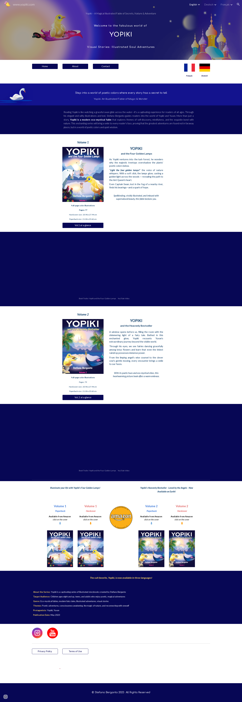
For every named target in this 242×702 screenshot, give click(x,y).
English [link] (193, 4)
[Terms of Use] (75, 651)
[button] (238, 4)
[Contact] (106, 66)
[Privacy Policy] (45, 651)
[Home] (45, 66)
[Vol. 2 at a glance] (83, 397)
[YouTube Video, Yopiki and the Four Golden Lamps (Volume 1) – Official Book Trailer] (121, 265)
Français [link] (225, 4)
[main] (121, 13)
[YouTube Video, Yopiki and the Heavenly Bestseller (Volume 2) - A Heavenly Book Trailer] (121, 437)
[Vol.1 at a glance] (83, 225)
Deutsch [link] (208, 4)
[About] (75, 66)
